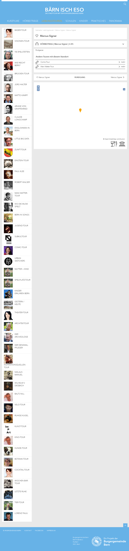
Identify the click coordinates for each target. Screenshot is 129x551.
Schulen (71, 21)
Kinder (83, 21)
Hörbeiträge (30, 21)
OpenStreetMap (110, 139)
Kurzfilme (13, 21)
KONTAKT (28, 530)
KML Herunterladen (4, 4)
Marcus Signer (60, 30)
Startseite (38, 30)
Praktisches (98, 21)
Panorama (115, 21)
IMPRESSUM (51, 530)
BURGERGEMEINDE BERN (12, 530)
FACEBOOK (39, 530)
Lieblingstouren (52, 21)
